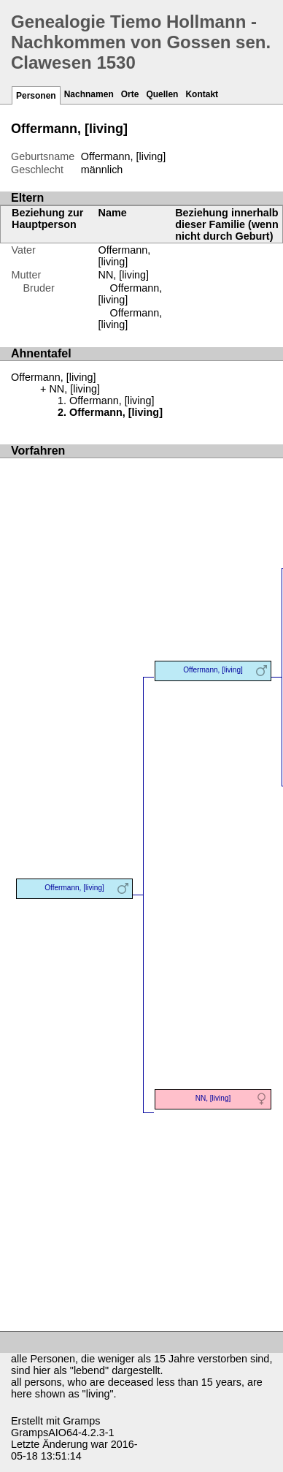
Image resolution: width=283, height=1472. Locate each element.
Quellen (162, 94)
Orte (130, 94)
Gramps (81, 1421)
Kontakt (201, 94)
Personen (36, 96)
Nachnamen (89, 94)
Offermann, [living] (124, 256)
